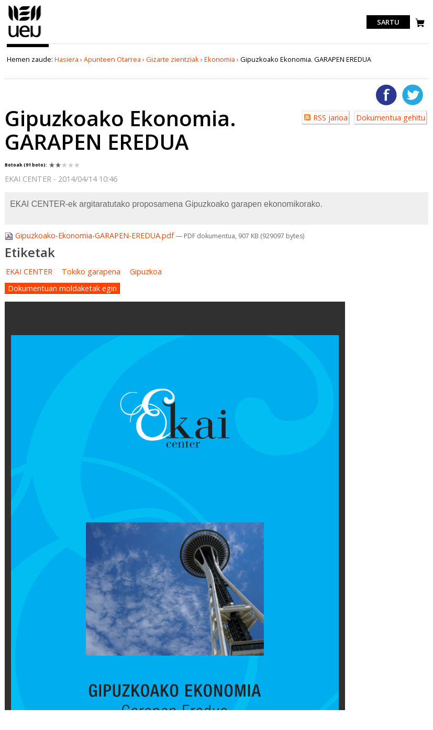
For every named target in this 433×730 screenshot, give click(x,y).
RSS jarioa (330, 118)
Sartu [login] (388, 22)
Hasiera (66, 59)
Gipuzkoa (146, 271)
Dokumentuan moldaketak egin (62, 288)
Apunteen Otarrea (112, 59)
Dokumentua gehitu (390, 118)
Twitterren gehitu (412, 94)
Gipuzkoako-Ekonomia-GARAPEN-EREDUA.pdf (90, 235)
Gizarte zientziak (172, 59)
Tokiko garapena (91, 271)
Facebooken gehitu (386, 94)
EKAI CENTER (29, 271)
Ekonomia (219, 59)
